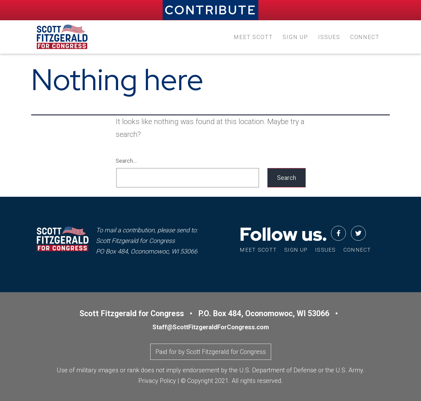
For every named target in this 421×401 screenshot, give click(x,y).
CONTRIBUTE (210, 10)
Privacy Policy (157, 380)
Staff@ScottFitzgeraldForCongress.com (210, 327)
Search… (126, 160)
